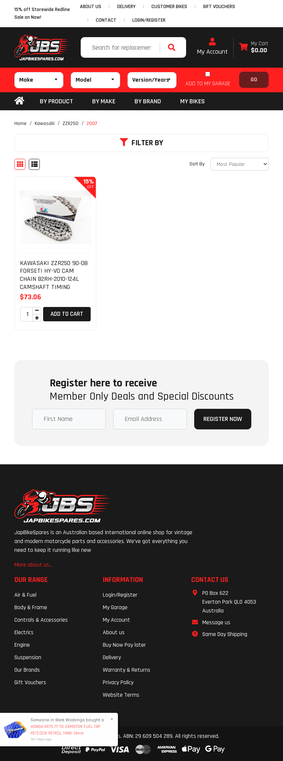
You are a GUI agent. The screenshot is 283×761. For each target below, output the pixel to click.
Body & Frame (30, 607)
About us (114, 632)
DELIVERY (126, 6)
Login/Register (148, 20)
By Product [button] (56, 101)
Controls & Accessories (41, 620)
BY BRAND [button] (147, 101)
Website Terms (121, 695)
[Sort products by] (239, 164)
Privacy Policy (118, 682)
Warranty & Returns (126, 670)
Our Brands (27, 670)
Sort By (197, 164)
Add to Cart (66, 314)
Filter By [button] (141, 143)
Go (254, 79)
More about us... (33, 565)
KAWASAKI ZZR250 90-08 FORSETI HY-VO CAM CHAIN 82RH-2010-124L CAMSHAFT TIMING (54, 275)
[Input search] (121, 47)
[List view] (34, 164)
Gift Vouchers (30, 682)
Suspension (27, 657)
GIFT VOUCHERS (219, 6)
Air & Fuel (25, 595)
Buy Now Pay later (124, 645)
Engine (22, 645)
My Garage (115, 607)
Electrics (24, 632)
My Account (212, 46)
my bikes (192, 101)
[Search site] (173, 47)
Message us (216, 622)
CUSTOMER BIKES (169, 6)
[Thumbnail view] (19, 164)
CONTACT (106, 20)
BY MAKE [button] (103, 101)
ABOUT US (90, 6)
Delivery (112, 657)
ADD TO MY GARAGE (207, 83)
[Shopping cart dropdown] (254, 47)
